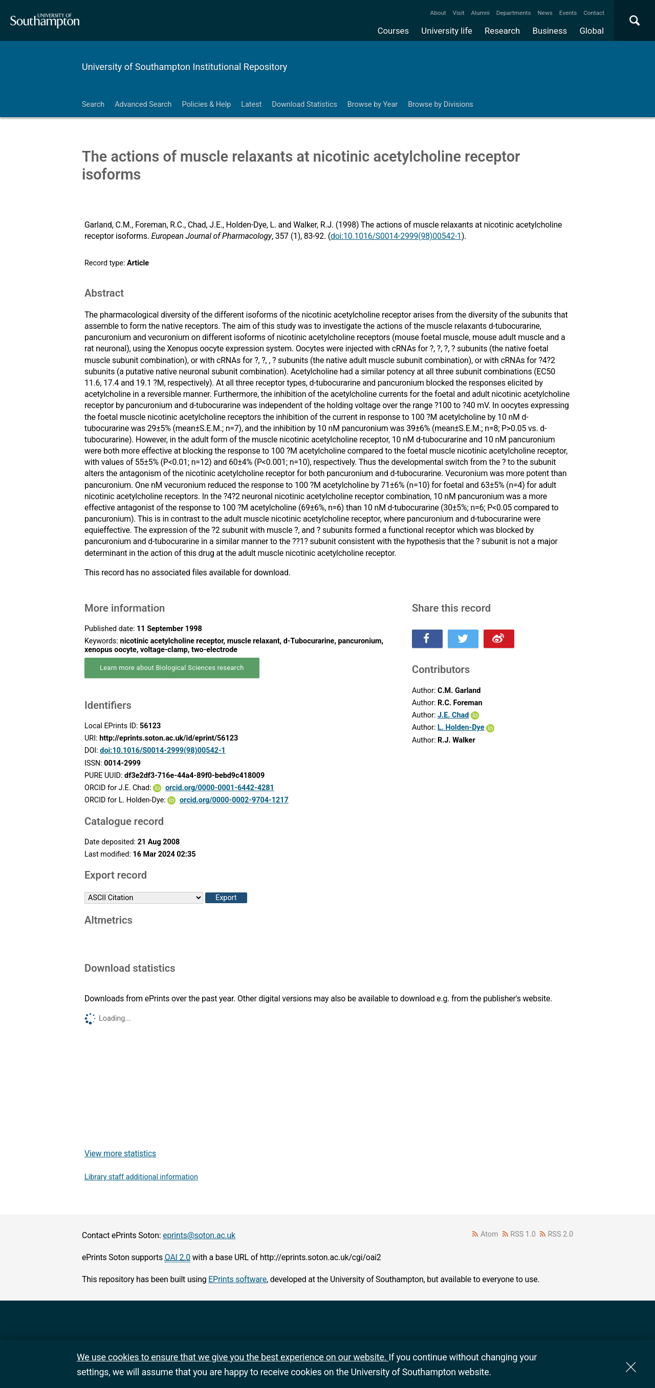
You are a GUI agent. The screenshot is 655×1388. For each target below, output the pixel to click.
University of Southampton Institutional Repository (184, 66)
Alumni (480, 12)
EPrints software (237, 1279)
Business (550, 31)
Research (502, 31)
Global (591, 31)
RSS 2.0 (561, 1234)
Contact (593, 12)
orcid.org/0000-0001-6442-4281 (219, 787)
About (438, 12)
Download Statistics (304, 104)
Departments (513, 12)
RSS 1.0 (523, 1234)
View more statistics (120, 1153)
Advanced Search (143, 104)
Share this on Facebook (427, 639)
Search (93, 104)
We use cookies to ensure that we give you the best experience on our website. (232, 1357)
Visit (459, 12)
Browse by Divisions (440, 104)
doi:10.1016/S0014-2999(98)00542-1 (396, 236)
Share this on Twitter (463, 639)
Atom (489, 1234)
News (544, 12)
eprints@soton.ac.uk (199, 1235)
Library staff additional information (141, 1177)
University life (446, 31)
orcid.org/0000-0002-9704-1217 (234, 800)
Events (568, 12)
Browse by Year (372, 104)
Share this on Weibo (499, 639)
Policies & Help (206, 104)
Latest (251, 104)
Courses (393, 31)
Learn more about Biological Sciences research (172, 667)
